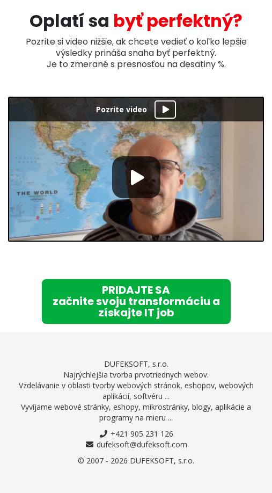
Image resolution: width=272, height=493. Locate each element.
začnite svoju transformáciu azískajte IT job (136, 301)
